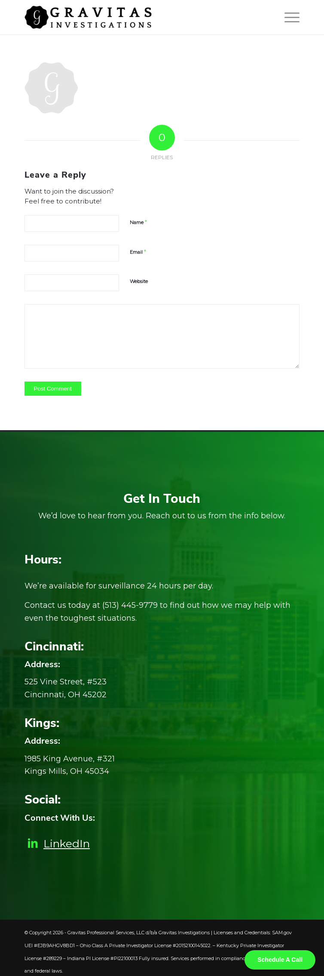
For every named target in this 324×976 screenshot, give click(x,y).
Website (139, 281)
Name (138, 222)
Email (138, 251)
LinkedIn (66, 843)
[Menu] (288, 17)
